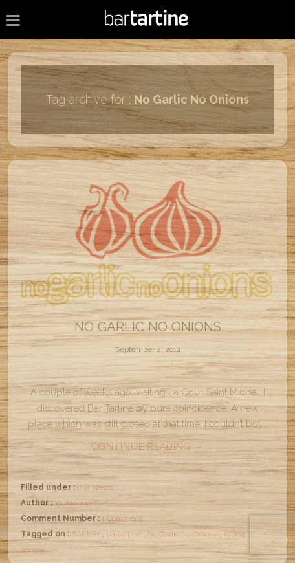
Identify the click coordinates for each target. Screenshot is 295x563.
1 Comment (122, 518)
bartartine (124, 533)
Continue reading (148, 446)
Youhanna (73, 502)
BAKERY (85, 533)
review (33, 549)
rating (234, 533)
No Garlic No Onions (147, 327)
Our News (95, 487)
